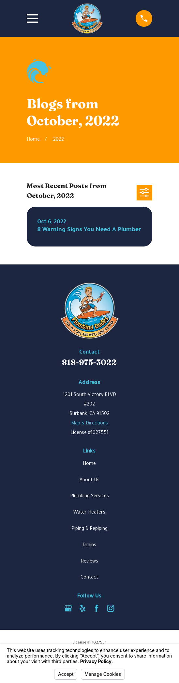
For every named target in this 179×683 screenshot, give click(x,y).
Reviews (89, 561)
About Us (89, 480)
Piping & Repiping (89, 529)
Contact (89, 577)
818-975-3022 (89, 362)
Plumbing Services (89, 496)
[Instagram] (110, 608)
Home (89, 464)
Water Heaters (89, 513)
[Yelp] (82, 608)
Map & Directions (89, 423)
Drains (89, 545)
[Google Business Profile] (68, 608)
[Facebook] (96, 608)
